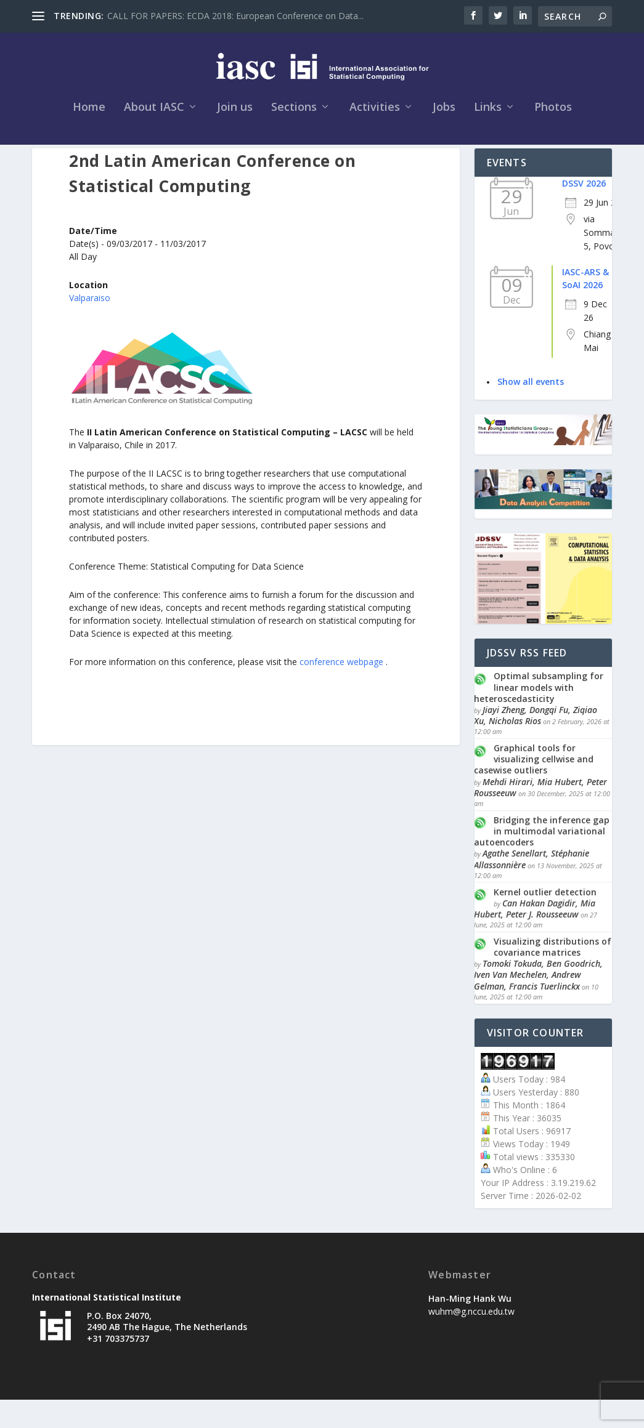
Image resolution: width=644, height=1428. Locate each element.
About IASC (154, 115)
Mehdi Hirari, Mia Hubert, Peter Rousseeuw (540, 815)
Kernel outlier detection (545, 920)
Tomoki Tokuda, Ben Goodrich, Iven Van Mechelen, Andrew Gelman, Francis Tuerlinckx (538, 1003)
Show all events (530, 410)
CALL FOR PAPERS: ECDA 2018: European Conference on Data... (235, 16)
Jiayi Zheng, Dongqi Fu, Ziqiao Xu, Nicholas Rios (535, 743)
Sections (294, 115)
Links (488, 115)
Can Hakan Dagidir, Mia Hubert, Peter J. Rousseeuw (534, 937)
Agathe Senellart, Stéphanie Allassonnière (531, 887)
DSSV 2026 (584, 211)
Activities (374, 115)
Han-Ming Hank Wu (470, 1327)
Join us (235, 115)
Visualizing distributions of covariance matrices (552, 975)
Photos (553, 115)
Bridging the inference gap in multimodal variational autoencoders (541, 859)
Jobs (444, 115)
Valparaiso (89, 326)
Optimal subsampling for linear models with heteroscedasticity (538, 716)
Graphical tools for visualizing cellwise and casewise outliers (533, 787)
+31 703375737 (118, 1367)
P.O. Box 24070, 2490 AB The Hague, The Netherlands (167, 1349)
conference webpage (343, 690)
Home (89, 115)
